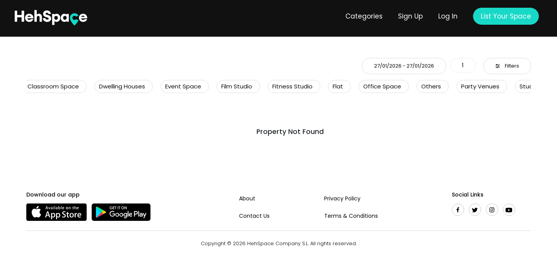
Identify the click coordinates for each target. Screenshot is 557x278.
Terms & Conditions (351, 216)
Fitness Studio (290, 86)
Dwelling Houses (120, 86)
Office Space (380, 86)
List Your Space (506, 16)
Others (429, 86)
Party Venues (478, 86)
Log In (448, 16)
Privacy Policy (342, 198)
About (247, 198)
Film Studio (234, 86)
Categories (364, 16)
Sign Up (410, 16)
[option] (55, 86)
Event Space (181, 86)
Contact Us (254, 216)
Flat (335, 86)
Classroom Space (51, 86)
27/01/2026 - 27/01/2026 (404, 66)
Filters (507, 66)
